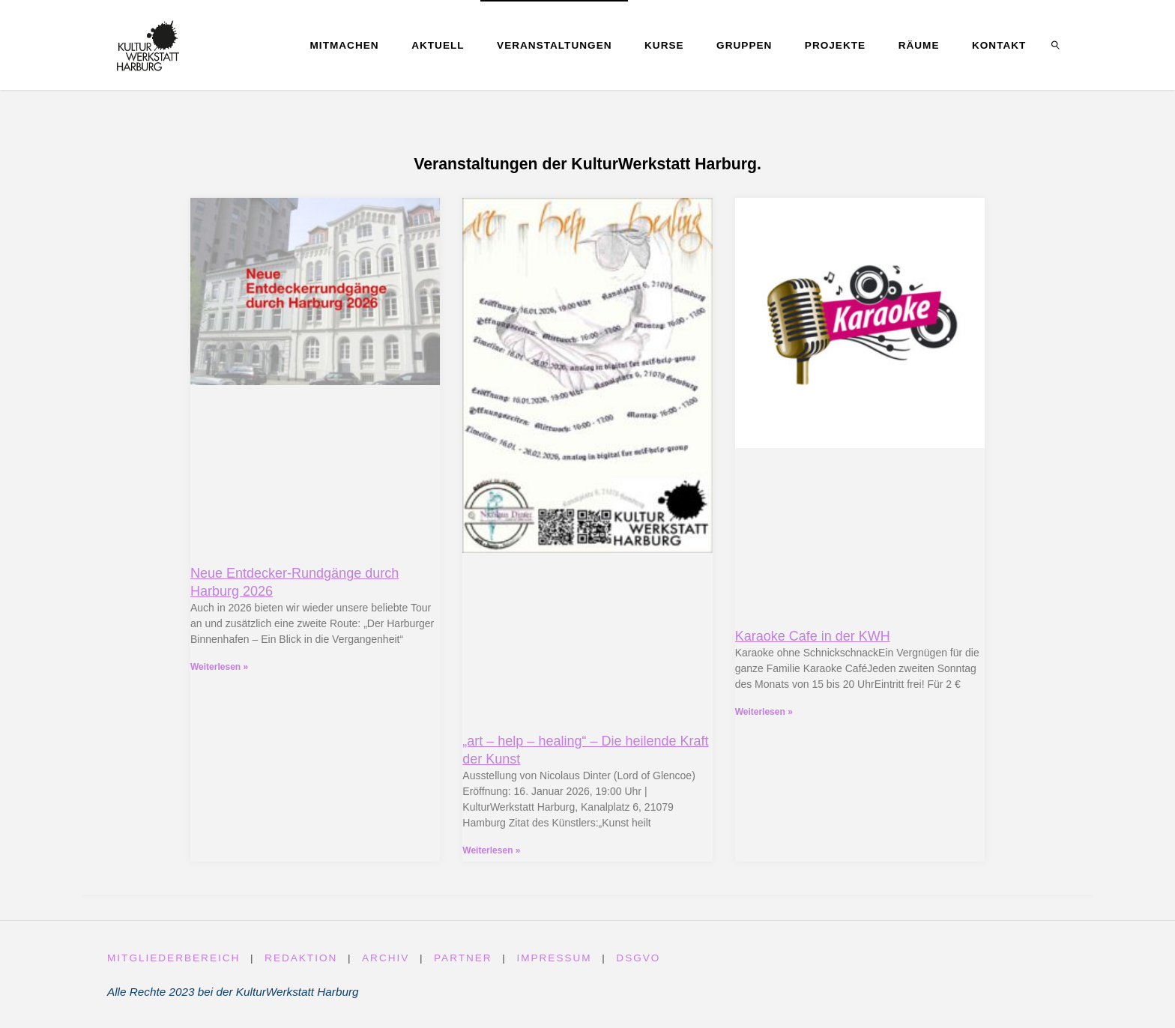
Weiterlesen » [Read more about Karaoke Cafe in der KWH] (764, 712)
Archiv (385, 958)
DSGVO (639, 958)
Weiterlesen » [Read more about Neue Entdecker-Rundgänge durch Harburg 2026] (219, 667)
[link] (1055, 45)
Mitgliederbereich (174, 958)
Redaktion (301, 958)
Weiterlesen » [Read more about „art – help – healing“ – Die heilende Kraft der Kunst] (491, 850)
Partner (463, 958)
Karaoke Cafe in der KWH (812, 636)
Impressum (554, 958)
